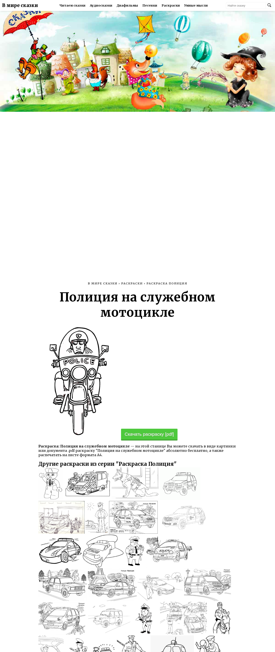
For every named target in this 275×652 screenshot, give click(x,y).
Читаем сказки (72, 5)
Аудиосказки (101, 5)
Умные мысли (196, 5)
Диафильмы (127, 5)
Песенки (149, 5)
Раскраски (171, 5)
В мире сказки (20, 5)
